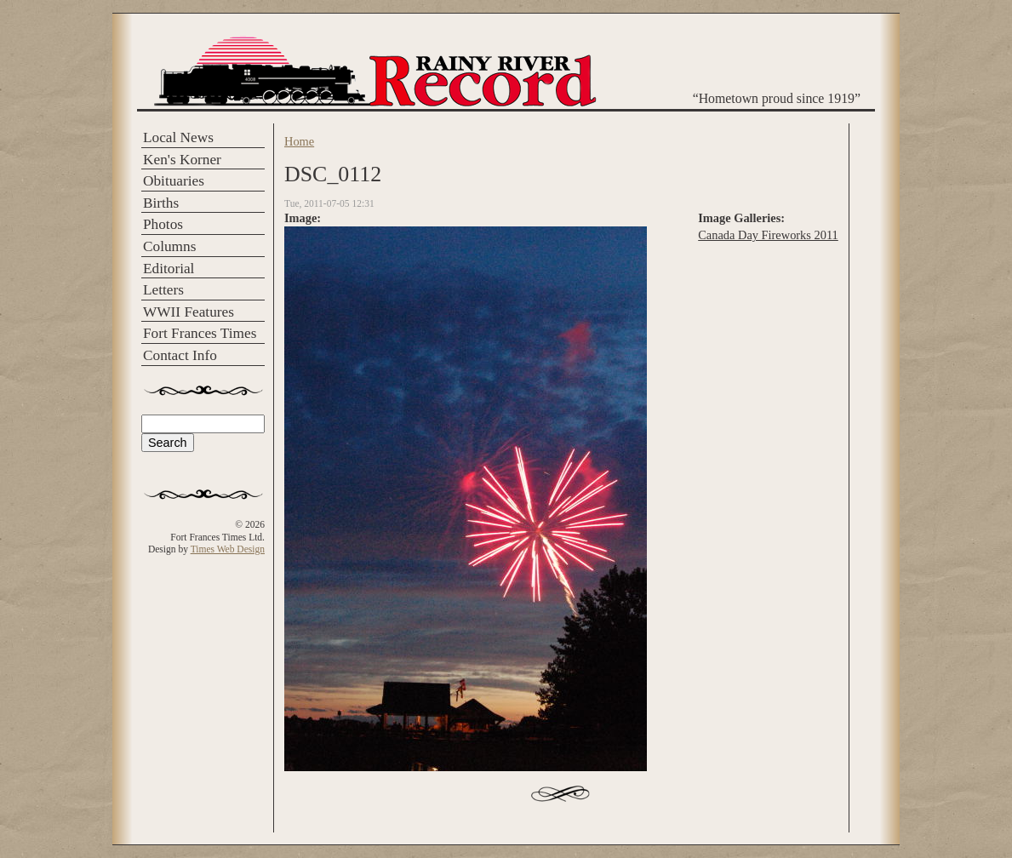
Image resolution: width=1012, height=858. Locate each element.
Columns (169, 246)
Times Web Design (228, 549)
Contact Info (180, 355)
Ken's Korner (182, 160)
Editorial (168, 268)
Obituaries (173, 181)
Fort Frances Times (199, 333)
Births (161, 203)
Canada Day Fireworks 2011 (768, 235)
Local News (178, 137)
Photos (163, 224)
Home (299, 141)
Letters (163, 290)
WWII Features (188, 312)
